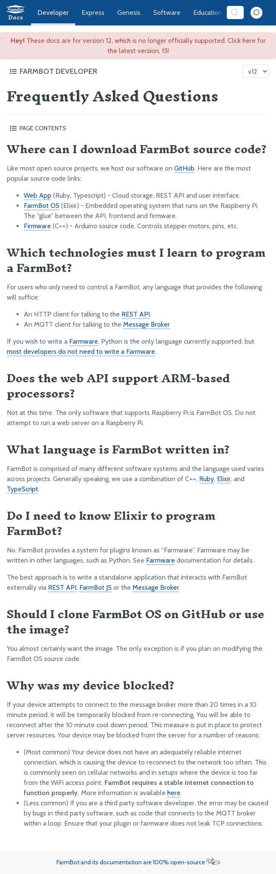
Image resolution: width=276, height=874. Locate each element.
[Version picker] (255, 71)
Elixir (224, 479)
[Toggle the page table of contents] (138, 128)
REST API (135, 314)
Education (207, 12)
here (173, 793)
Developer (53, 12)
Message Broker (146, 324)
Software (166, 12)
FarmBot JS (95, 587)
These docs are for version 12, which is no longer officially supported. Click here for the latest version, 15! (138, 45)
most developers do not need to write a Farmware (81, 351)
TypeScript (22, 489)
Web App (37, 195)
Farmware (83, 341)
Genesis (129, 12)
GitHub (184, 168)
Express (93, 12)
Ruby (206, 479)
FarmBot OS (41, 206)
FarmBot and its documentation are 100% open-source (138, 862)
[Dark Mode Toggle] (256, 13)
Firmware (37, 226)
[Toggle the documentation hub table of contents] (123, 71)
